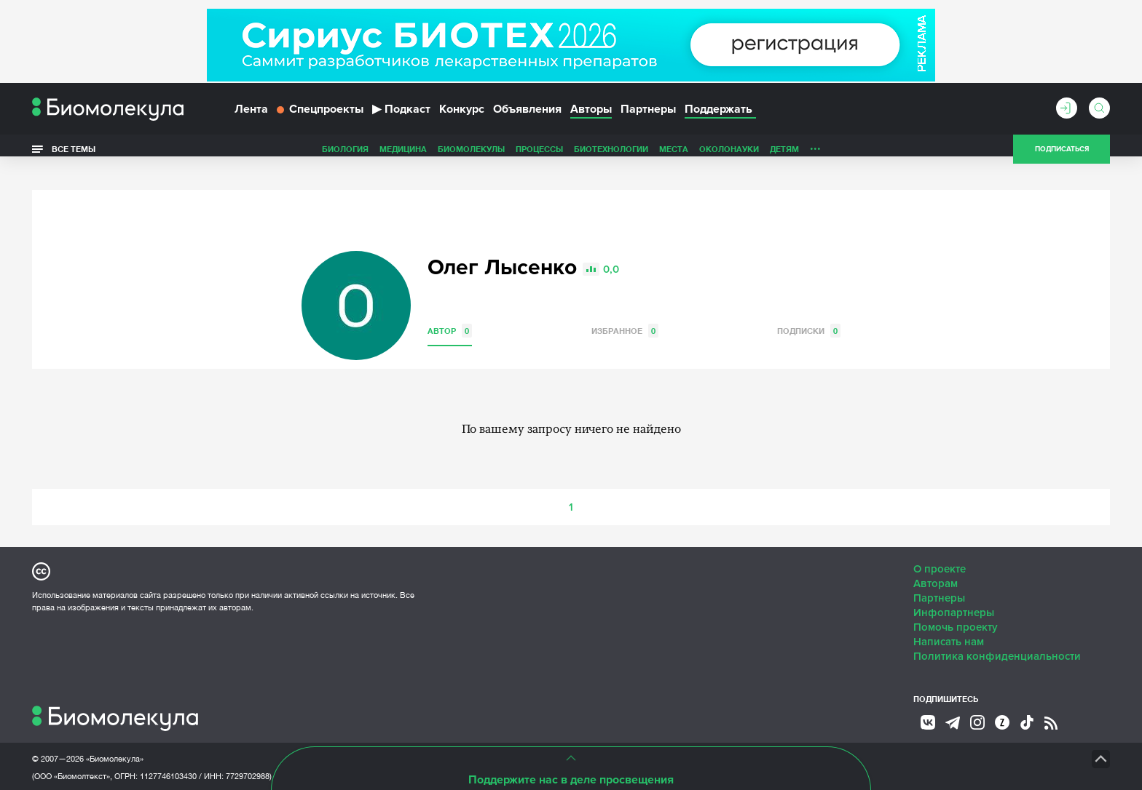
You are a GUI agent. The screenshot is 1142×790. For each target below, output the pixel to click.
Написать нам (948, 622)
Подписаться (1062, 155)
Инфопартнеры (953, 592)
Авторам (935, 563)
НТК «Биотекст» (545, 739)
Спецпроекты (320, 115)
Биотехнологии (508, 155)
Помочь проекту (955, 607)
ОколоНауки (626, 155)
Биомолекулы (368, 155)
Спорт (777, 155)
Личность (729, 155)
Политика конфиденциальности (997, 636)
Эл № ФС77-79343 (203, 774)
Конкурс (461, 115)
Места (571, 155)
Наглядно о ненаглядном (863, 155)
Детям (681, 155)
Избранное (624, 311)
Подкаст (401, 115)
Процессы (436, 155)
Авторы (591, 115)
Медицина (300, 155)
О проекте (939, 549)
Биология (242, 155)
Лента (251, 115)
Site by (363, 738)
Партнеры (648, 115)
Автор (450, 311)
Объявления (527, 115)
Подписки (808, 311)
